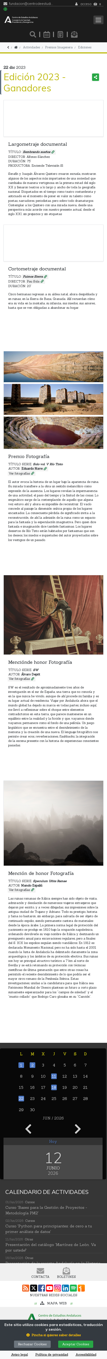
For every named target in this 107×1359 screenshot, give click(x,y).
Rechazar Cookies (32, 1344)
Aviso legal (19, 1355)
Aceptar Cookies (75, 1344)
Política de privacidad (51, 1355)
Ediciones (84, 47)
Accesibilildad (85, 1355)
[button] (53, 1335)
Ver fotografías (19, 473)
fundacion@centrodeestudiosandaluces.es (31, 4)
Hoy (53, 1141)
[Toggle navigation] (98, 20)
